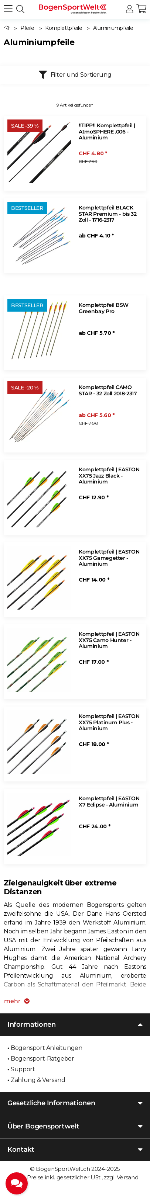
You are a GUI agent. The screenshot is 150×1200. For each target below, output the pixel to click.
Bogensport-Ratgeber (42, 1058)
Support (23, 1069)
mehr (17, 1001)
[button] (129, 9)
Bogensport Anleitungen (46, 1047)
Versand (128, 1177)
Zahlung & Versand (38, 1079)
